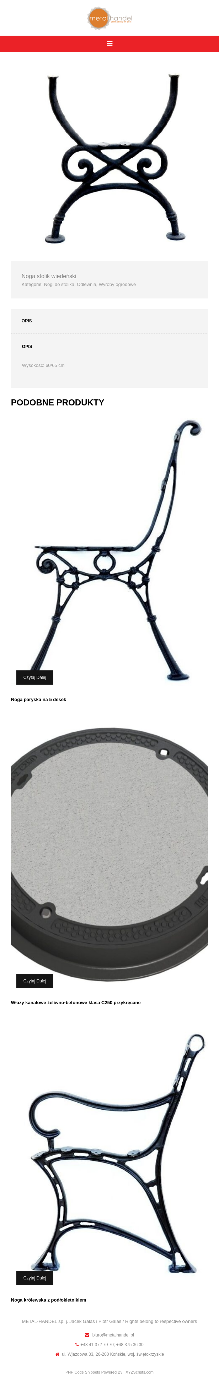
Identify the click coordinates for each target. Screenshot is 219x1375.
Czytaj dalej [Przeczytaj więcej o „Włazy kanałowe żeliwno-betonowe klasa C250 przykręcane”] (34, 980)
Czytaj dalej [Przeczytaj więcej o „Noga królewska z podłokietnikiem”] (34, 1278)
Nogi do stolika (59, 284)
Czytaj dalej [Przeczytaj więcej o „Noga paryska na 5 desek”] (34, 677)
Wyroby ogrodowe (117, 284)
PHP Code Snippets (82, 1372)
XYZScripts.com (139, 1372)
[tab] (109, 321)
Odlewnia (86, 284)
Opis (27, 320)
